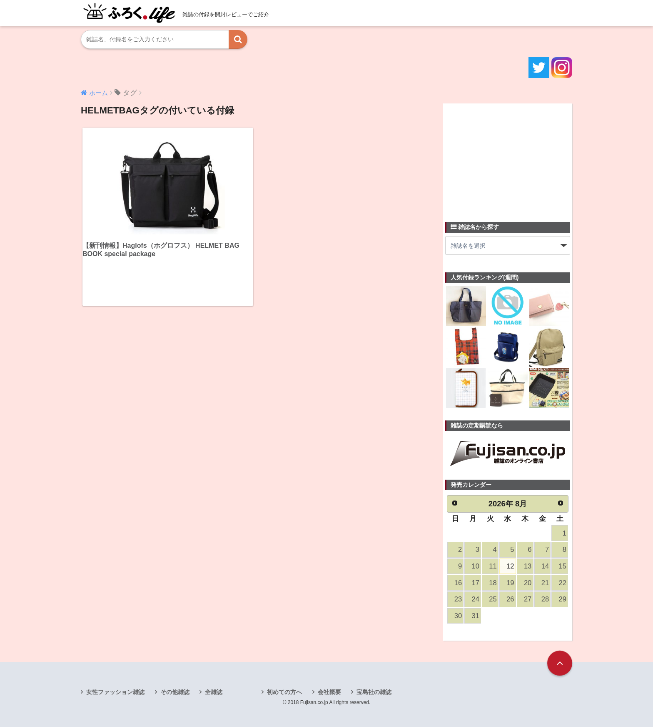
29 (562, 599)
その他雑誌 (174, 692)
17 (475, 583)
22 (562, 583)
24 (475, 599)
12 (510, 566)
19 (510, 583)
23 (458, 599)
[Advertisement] (507, 158)
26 (510, 599)
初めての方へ (284, 692)
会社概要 (329, 692)
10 (475, 566)
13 (527, 566)
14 (545, 566)
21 (545, 583)
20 (527, 583)
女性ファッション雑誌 (115, 692)
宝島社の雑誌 (373, 692)
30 (458, 616)
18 (492, 583)
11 (492, 566)
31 (475, 616)
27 (527, 599)
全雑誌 (213, 692)
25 (492, 599)
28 (545, 599)
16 (458, 583)
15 (562, 566)
